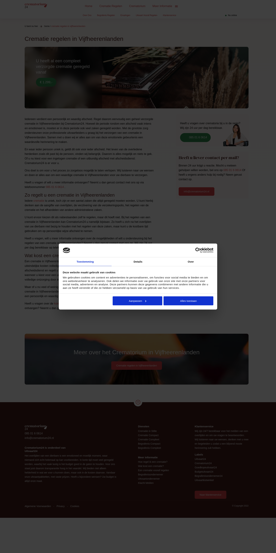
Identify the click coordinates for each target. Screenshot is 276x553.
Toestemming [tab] (85, 261)
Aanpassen (137, 301)
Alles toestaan (188, 301)
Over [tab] (191, 261)
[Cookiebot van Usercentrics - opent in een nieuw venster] (198, 250)
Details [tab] (138, 261)
